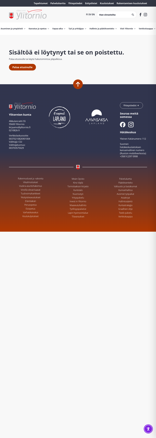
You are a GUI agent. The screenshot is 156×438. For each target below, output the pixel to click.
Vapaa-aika (57, 28)
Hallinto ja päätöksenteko (101, 28)
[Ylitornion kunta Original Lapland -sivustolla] (59, 116)
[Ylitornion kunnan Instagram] (131, 124)
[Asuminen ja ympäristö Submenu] (24, 28)
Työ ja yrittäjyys (76, 28)
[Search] (132, 14)
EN (93, 14)
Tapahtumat (41, 3)
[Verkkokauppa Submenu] (154, 28)
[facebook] (140, 14)
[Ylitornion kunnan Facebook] (122, 124)
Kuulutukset (107, 3)
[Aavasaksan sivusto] (96, 116)
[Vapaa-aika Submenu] (64, 28)
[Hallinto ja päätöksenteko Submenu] (115, 28)
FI (87, 14)
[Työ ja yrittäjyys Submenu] (85, 28)
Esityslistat (91, 3)
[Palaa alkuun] (78, 84)
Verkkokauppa (146, 28)
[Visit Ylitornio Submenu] (134, 28)
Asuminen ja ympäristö (12, 28)
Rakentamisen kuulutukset (132, 3)
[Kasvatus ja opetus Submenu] (48, 28)
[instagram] (145, 14)
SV (90, 14)
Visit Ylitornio (126, 28)
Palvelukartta (58, 3)
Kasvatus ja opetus (38, 28)
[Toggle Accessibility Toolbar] (148, 429)
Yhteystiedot (75, 3)
